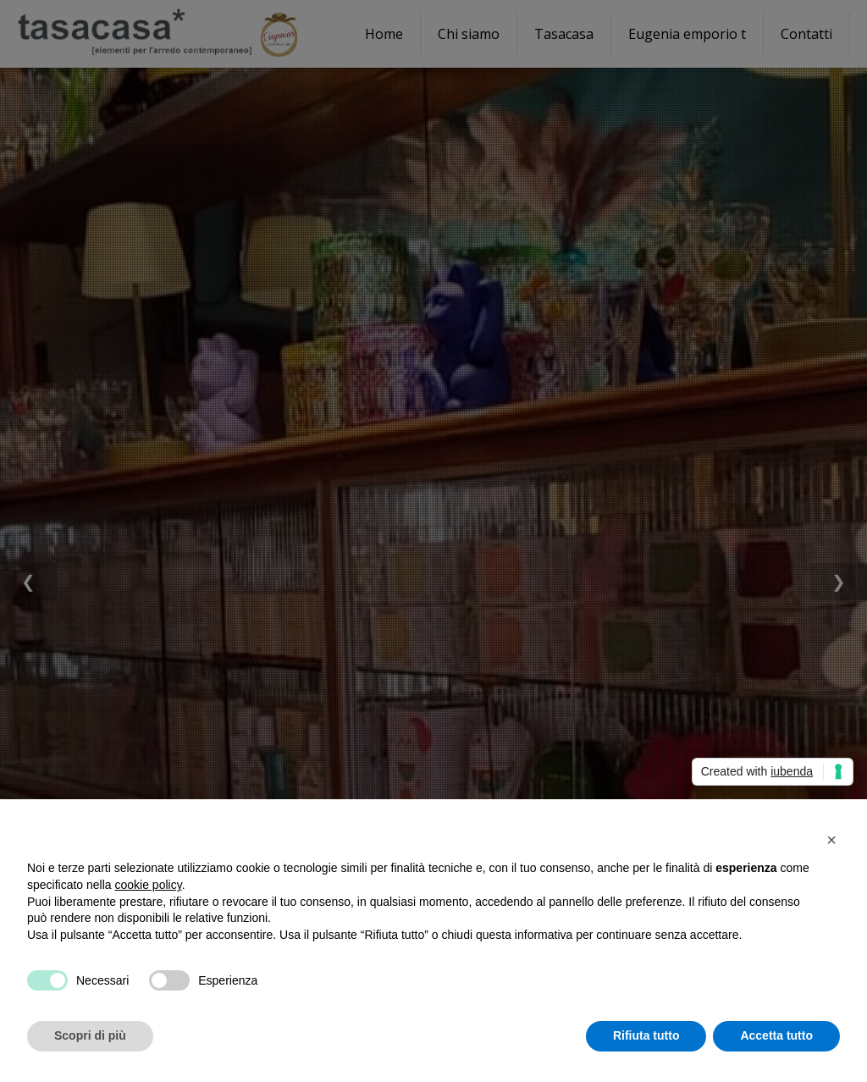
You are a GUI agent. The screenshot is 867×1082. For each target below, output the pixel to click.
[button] (831, 839)
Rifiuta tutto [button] (646, 1035)
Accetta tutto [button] (776, 1035)
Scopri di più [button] (90, 1035)
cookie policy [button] (148, 885)
